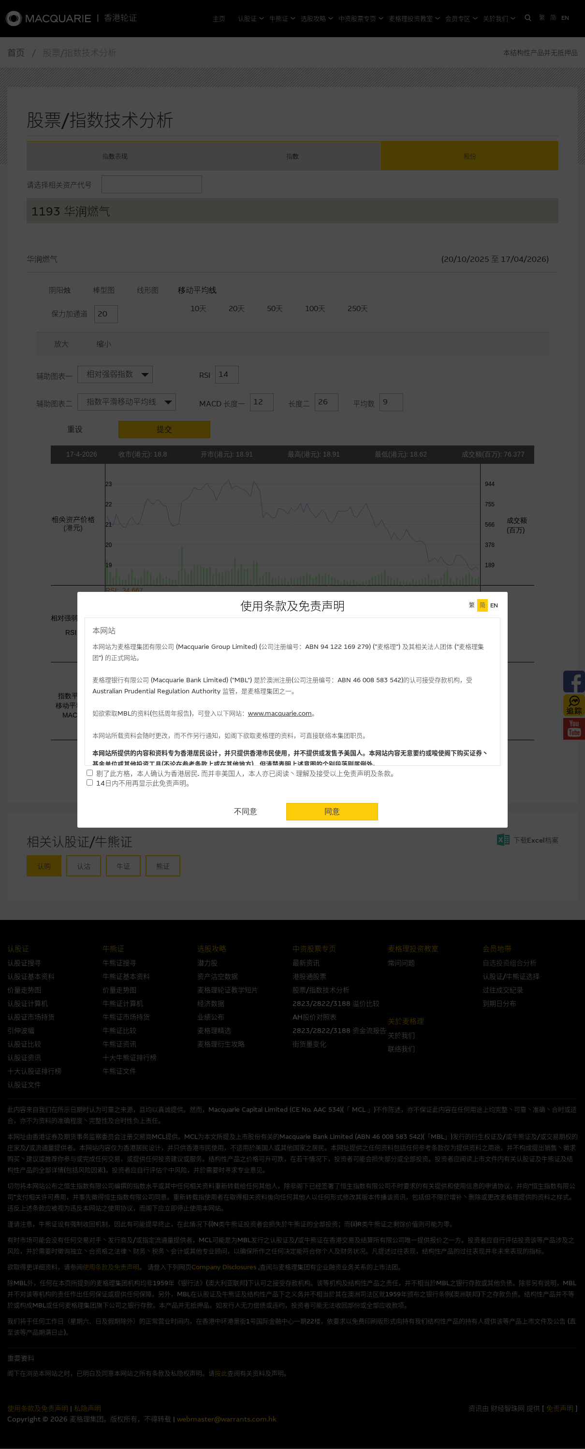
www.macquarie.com (280, 713)
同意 (332, 811)
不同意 (245, 811)
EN (494, 605)
